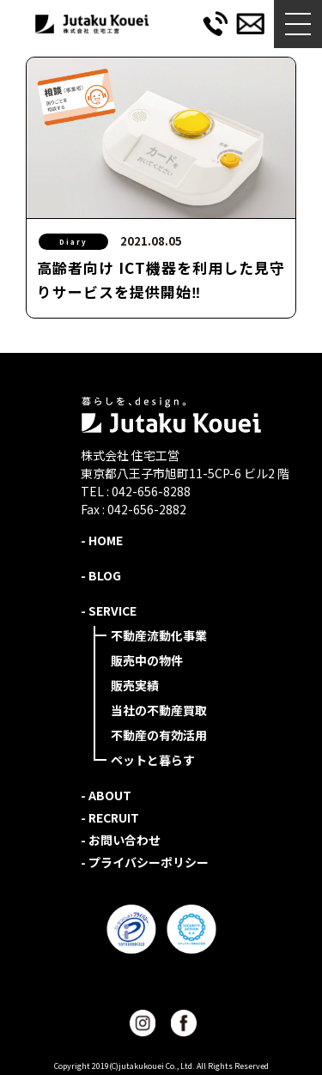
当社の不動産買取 (159, 710)
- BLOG (101, 575)
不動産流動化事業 (159, 635)
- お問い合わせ (121, 839)
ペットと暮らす (153, 759)
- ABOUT (106, 795)
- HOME (102, 540)
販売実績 (135, 685)
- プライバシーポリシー (145, 862)
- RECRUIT (110, 817)
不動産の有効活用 (159, 735)
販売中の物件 (147, 660)
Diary (73, 241)
